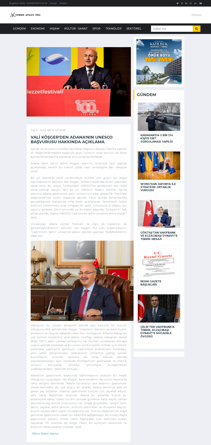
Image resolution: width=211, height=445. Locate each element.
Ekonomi (38, 28)
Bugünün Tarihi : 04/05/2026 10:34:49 (28, 3)
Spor (96, 28)
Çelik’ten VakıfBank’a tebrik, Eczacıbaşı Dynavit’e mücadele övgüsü (157, 331)
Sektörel (133, 28)
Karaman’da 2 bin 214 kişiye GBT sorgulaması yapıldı (156, 138)
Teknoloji (113, 28)
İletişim (63, 3)
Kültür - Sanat (76, 28)
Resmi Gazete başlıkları (150, 283)
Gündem (19, 28)
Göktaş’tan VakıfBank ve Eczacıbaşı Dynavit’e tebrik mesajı (158, 235)
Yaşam (54, 28)
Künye (53, 3)
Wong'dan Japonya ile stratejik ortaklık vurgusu (158, 187)
